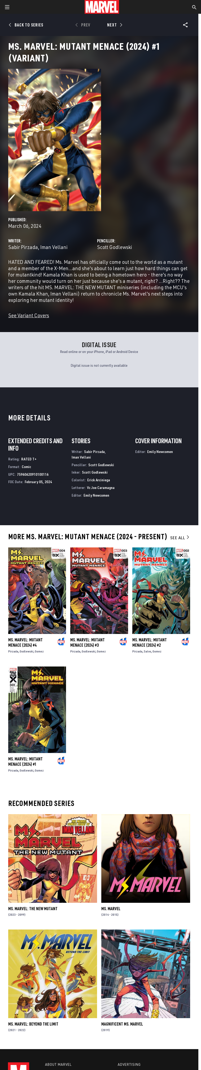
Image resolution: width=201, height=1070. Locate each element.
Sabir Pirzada (23, 247)
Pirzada (13, 651)
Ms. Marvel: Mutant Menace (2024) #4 (25, 642)
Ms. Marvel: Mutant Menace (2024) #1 (25, 761)
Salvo (147, 651)
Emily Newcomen (96, 495)
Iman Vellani (54, 247)
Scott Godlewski (114, 247)
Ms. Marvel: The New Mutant (33, 908)
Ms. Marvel (110, 908)
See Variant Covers (28, 315)
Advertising (129, 1064)
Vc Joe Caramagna (101, 487)
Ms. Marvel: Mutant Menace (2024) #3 (87, 642)
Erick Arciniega (98, 480)
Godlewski (26, 651)
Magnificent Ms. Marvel (122, 1024)
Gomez (39, 651)
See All (180, 537)
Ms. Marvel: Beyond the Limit (33, 1024)
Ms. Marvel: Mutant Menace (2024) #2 (149, 642)
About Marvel (58, 1064)
